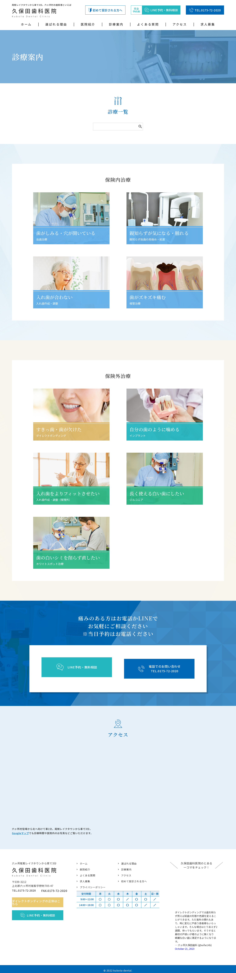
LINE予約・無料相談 (39, 914)
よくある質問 (148, 24)
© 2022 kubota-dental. (118, 967)
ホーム (26, 24)
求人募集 (208, 24)
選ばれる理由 (56, 24)
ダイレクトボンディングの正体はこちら (39, 901)
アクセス (180, 24)
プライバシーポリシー (92, 884)
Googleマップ (20, 831)
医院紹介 (88, 24)
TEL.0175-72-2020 (205, 10)
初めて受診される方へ (105, 10)
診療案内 (116, 24)
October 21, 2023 (184, 946)
